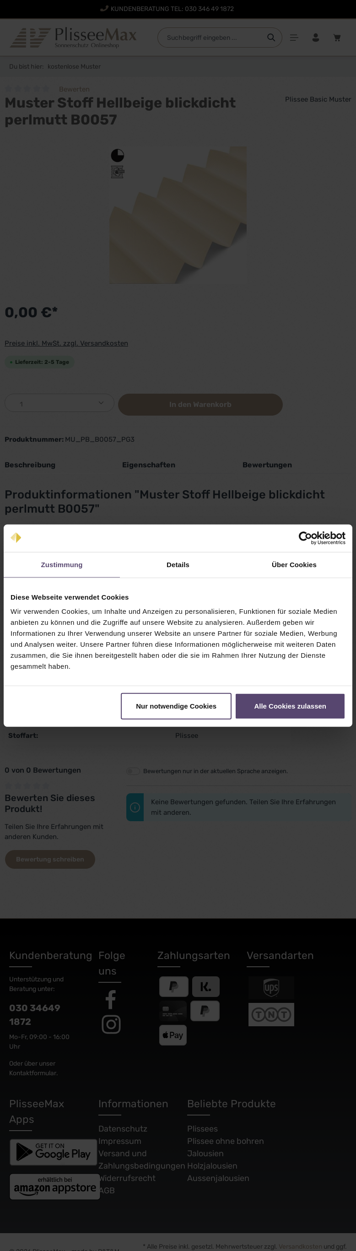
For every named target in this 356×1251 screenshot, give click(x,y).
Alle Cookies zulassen (290, 706)
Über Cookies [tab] (294, 564)
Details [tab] (178, 564)
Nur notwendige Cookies (176, 706)
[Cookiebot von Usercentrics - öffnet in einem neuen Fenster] (305, 538)
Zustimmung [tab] (62, 564)
